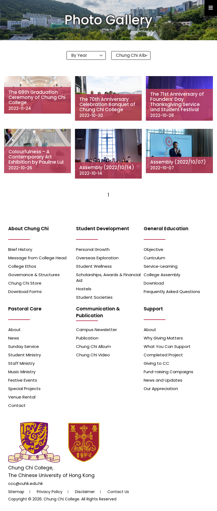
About (14, 329)
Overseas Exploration (97, 258)
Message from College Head (37, 258)
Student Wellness (94, 266)
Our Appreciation (161, 388)
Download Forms (25, 291)
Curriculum (154, 258)
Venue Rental (21, 397)
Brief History (20, 249)
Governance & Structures (34, 275)
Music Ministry (21, 372)
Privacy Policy (49, 491)
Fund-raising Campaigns (168, 372)
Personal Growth (93, 249)
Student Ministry (24, 355)
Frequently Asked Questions (172, 291)
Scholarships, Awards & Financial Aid (108, 277)
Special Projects (24, 388)
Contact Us (118, 491)
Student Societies (94, 297)
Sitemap (16, 491)
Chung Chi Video (93, 355)
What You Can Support (167, 346)
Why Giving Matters (163, 338)
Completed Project (163, 355)
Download (154, 283)
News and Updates (163, 380)
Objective (153, 249)
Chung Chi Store (24, 283)
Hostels (83, 289)
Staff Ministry (21, 363)
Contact (17, 405)
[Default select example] (86, 55)
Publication (87, 338)
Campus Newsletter (96, 329)
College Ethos (22, 266)
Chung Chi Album (93, 346)
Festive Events (22, 380)
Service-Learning (160, 266)
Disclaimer (85, 491)
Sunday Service (23, 346)
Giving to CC (156, 363)
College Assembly (162, 275)
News (13, 338)
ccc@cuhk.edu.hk (25, 483)
